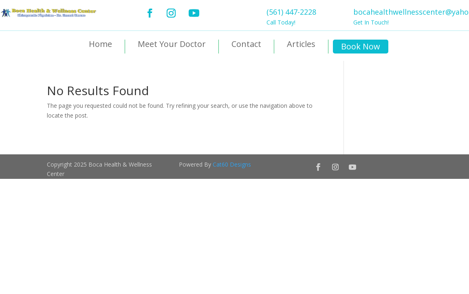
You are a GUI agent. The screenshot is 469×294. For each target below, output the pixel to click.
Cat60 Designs (232, 164)
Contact (246, 44)
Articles (301, 44)
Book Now (360, 46)
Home (100, 44)
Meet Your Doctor (172, 44)
